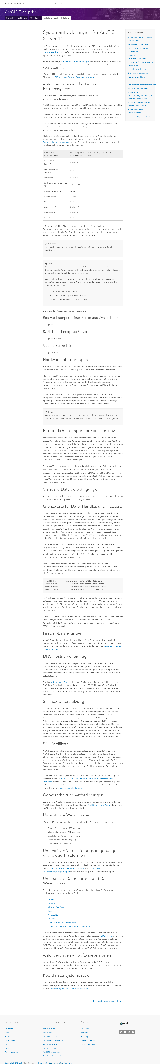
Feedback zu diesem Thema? (110, 997)
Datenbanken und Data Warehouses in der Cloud (69, 923)
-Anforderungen (62, 919)
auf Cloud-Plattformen (66, 865)
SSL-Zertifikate (134, 81)
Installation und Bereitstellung (56, 18)
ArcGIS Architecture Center (54, 1052)
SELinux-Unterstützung (137, 77)
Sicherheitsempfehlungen (70, 784)
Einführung (22, 18)
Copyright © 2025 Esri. (13, 1059)
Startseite (10, 18)
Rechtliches (68, 1059)
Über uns (85, 1025)
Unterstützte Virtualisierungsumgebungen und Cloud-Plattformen (140, 95)
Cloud (56, 4)
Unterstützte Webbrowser (138, 88)
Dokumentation (11, 1048)
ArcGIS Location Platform (54, 1037)
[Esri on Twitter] (121, 1028)
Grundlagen (35, 18)
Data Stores (47, 4)
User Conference (88, 1037)
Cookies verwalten (56, 1059)
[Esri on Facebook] (125, 1028)
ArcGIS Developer (50, 1041)
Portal (29, 4)
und (99, 801)
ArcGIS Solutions (50, 1045)
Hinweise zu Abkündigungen (76, 61)
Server (7, 1033)
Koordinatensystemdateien (139, 116)
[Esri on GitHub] (129, 1028)
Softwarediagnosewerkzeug (56, 142)
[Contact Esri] (133, 1028)
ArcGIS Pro (47, 1029)
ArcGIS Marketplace (51, 1048)
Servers (37, 4)
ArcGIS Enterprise (14, 3)
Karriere (84, 1029)
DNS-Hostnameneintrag (138, 73)
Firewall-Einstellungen (137, 69)
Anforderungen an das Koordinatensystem (69, 985)
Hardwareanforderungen (138, 44)
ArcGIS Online (49, 1025)
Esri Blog (85, 1033)
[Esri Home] (124, 1020)
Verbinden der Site (58, 679)
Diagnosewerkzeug (52, 52)
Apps (63, 4)
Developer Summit (89, 1041)
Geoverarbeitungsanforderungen (142, 85)
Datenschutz (42, 1059)
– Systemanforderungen (74, 77)
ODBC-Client (106, 932)
